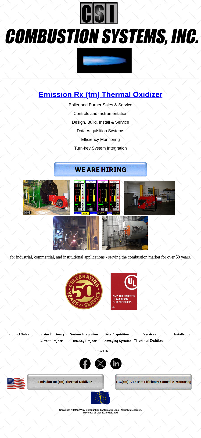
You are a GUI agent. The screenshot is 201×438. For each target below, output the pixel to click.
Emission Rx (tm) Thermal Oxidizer (100, 94)
